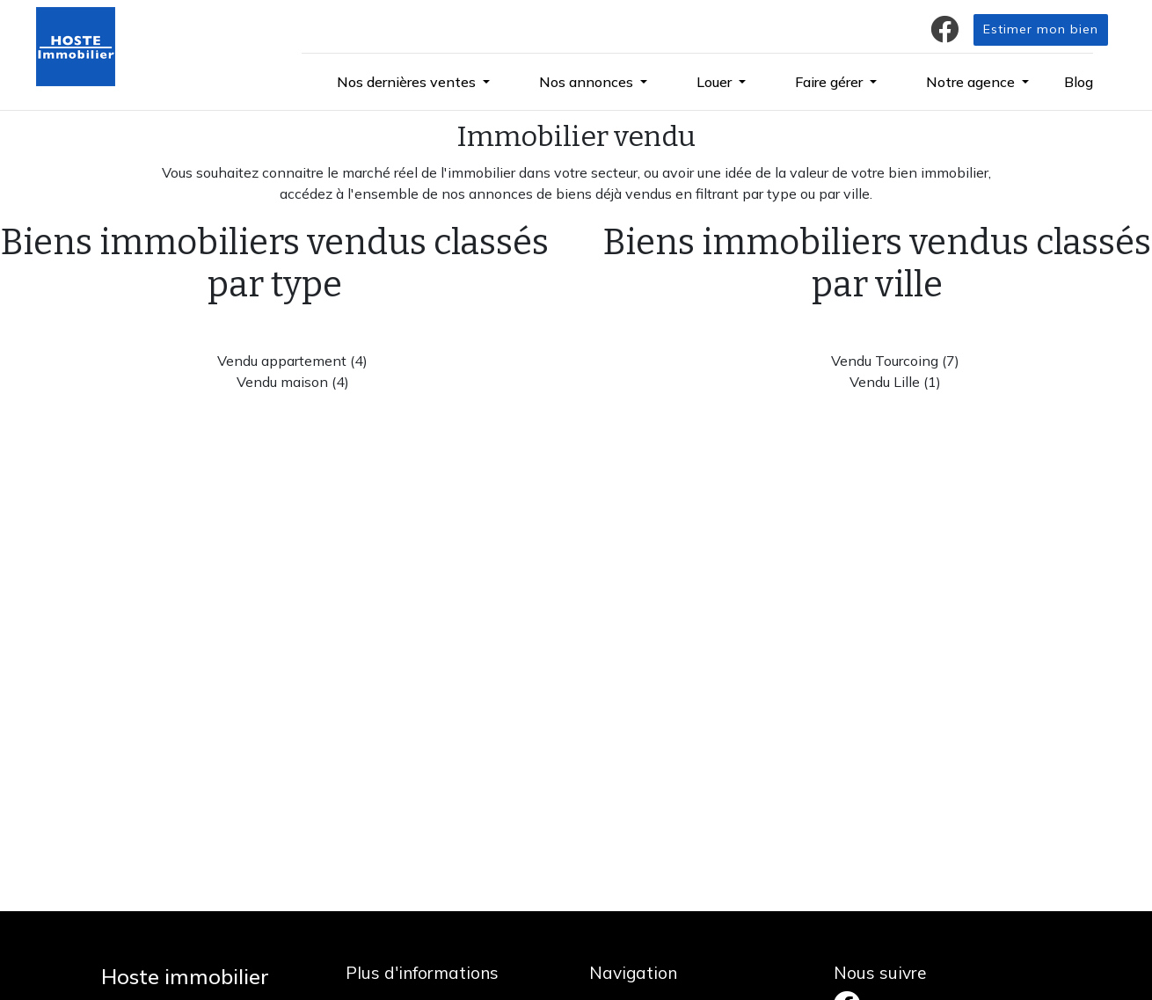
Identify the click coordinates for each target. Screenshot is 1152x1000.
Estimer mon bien (1040, 29)
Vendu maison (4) (293, 382)
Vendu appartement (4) (292, 360)
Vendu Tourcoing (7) (895, 360)
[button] (413, 81)
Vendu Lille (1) (895, 382)
